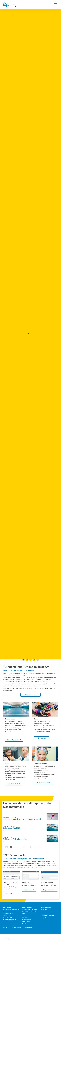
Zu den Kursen (41, 738)
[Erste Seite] (4, 847)
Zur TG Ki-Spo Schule (43, 783)
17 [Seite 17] (24, 846)
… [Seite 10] (8, 846)
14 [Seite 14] (17, 846)
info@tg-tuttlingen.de (10, 919)
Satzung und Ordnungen (30, 909)
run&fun (45, 909)
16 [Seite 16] (22, 846)
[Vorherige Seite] (6, 847)
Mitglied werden (48, 890)
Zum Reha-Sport (12, 784)
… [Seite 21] (33, 846)
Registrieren (28, 890)
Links (25, 923)
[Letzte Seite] (38, 847)
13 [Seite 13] (15, 846)
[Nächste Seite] (36, 847)
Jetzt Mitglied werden (29, 695)
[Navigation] (55, 4)
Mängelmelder (28, 927)
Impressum (6, 927)
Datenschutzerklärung (17, 927)
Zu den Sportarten (13, 740)
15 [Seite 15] (20, 846)
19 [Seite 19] (29, 846)
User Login (9, 893)
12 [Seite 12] (13, 846)
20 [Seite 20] (31, 846)
